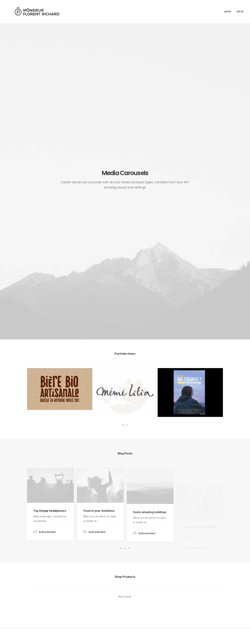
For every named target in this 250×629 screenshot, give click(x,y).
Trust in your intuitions (98, 263)
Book (227, 10)
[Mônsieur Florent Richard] (30, 10)
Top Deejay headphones (49, 255)
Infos (240, 10)
